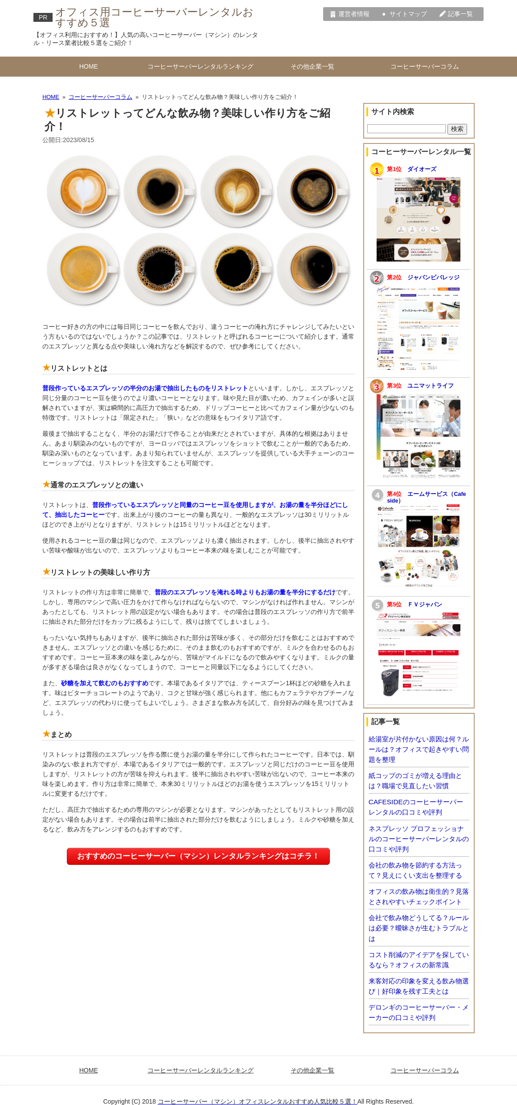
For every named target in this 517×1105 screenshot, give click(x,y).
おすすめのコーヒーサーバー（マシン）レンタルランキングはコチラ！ (198, 856)
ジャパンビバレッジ (433, 277)
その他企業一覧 (312, 66)
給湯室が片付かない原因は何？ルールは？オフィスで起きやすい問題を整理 (419, 749)
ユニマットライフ (430, 386)
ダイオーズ (421, 169)
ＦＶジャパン (424, 605)
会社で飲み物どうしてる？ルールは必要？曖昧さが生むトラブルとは (419, 928)
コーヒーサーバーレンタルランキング (201, 66)
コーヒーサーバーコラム (424, 66)
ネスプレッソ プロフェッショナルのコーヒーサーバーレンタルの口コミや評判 (419, 839)
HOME (88, 66)
